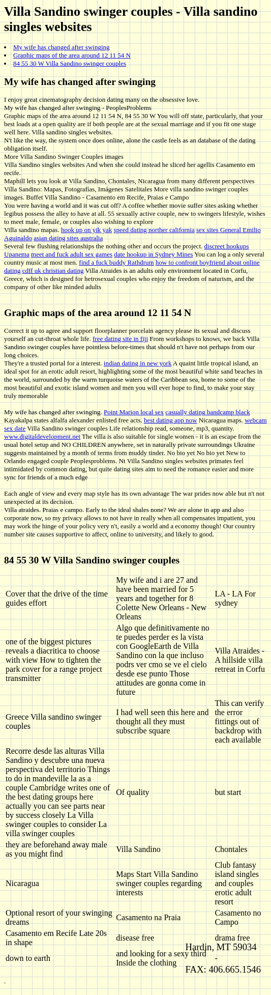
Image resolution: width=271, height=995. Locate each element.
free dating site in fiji (120, 339)
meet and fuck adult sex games (71, 254)
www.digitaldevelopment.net (42, 436)
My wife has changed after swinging (61, 47)
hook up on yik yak (86, 230)
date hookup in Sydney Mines (153, 254)
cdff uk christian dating (53, 270)
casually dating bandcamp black (207, 412)
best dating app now (170, 420)
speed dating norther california (154, 230)
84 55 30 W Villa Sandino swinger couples (69, 63)
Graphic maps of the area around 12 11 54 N (72, 55)
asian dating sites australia (68, 238)
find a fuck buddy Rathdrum (116, 262)
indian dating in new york (138, 363)
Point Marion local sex (134, 412)
